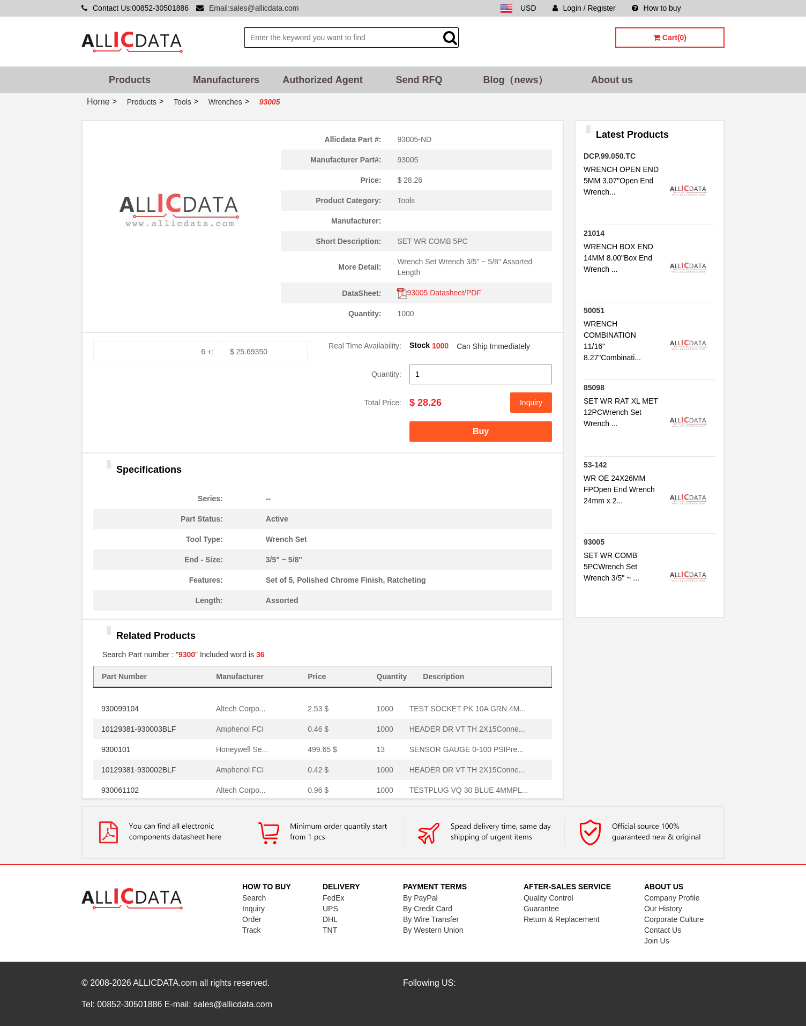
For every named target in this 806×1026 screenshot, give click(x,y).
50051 (594, 310)
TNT (330, 930)
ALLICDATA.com (165, 982)
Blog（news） (515, 80)
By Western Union (433, 930)
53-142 (595, 464)
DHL (330, 919)
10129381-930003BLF (138, 729)
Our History (663, 908)
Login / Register (584, 8)
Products (130, 80)
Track (251, 930)
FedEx (333, 898)
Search (254, 898)
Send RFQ (418, 80)
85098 (594, 387)
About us (612, 80)
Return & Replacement (562, 919)
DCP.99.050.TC (610, 156)
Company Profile (672, 898)
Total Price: (382, 402)
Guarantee (541, 908)
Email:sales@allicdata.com (254, 8)
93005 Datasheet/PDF (439, 292)
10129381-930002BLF (138, 769)
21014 (594, 233)
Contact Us (662, 930)
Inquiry (531, 402)
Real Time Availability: (365, 345)
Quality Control (548, 898)
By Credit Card (427, 908)
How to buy (656, 8)
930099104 (120, 708)
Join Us (656, 940)
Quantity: (386, 374)
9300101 (116, 749)
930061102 (120, 790)
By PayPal (420, 898)
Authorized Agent (322, 80)
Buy (481, 431)
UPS (330, 908)
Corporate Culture (674, 919)
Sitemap (711, 8)
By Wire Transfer (431, 919)
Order (252, 919)
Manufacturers (226, 80)
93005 (594, 542)
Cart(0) (669, 37)
